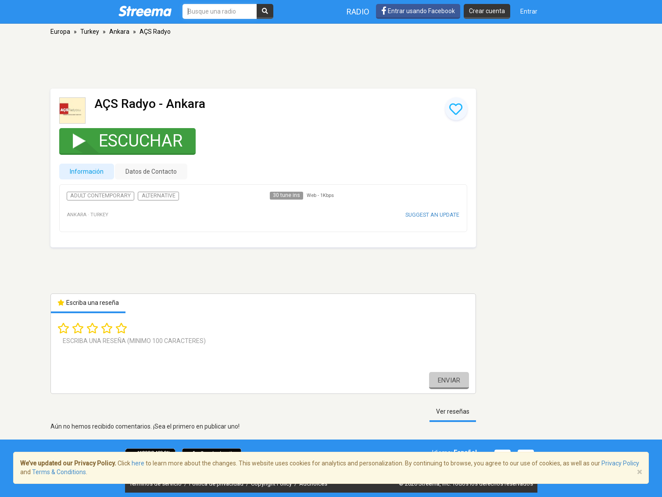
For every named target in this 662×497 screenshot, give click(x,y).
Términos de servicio (156, 483)
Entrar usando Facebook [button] (418, 10)
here (138, 463)
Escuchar (121, 140)
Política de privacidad (217, 483)
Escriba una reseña (88, 302)
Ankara (119, 31)
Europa (60, 31)
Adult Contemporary (100, 196)
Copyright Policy (272, 483)
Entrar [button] (528, 11)
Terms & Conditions (59, 472)
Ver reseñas (452, 411)
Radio (358, 11)
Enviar (449, 380)
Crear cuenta (487, 10)
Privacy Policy (620, 463)
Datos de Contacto (151, 171)
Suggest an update (432, 214)
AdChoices (313, 483)
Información (87, 171)
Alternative (158, 196)
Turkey (89, 31)
